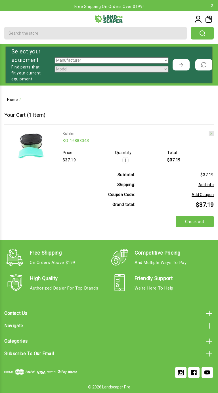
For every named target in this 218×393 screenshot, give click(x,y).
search (202, 33)
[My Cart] (208, 19)
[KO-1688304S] (125, 160)
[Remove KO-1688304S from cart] (211, 133)
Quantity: (124, 152)
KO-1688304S (76, 140)
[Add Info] (206, 185)
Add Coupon (203, 194)
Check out (194, 221)
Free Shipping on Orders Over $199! (109, 6)
